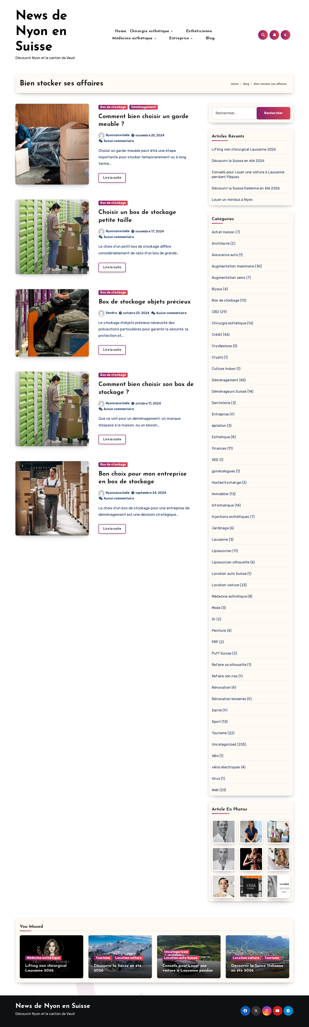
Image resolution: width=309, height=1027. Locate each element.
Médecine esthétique (208, 31)
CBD (215, 312)
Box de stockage (113, 107)
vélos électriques (226, 767)
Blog (176, 38)
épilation (219, 426)
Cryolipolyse (222, 346)
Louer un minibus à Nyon (232, 200)
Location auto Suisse (229, 574)
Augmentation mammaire (233, 266)
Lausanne (220, 539)
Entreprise (156, 38)
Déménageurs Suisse (229, 391)
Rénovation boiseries (229, 699)
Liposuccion (222, 551)
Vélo (215, 756)
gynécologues (223, 471)
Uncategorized (224, 744)
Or (213, 619)
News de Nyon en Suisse (41, 32)
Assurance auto (225, 255)
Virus (216, 779)
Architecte (221, 243)
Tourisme (219, 733)
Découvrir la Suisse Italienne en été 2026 (246, 188)
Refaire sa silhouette (229, 665)
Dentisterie (221, 403)
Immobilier (220, 494)
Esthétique (221, 437)
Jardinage (220, 528)
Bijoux (217, 289)
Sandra (108, 314)
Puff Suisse (221, 653)
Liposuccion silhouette (230, 562)
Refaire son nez (225, 676)
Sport (216, 722)
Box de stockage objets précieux (144, 303)
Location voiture (225, 585)
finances (219, 448)
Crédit (217, 335)
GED (215, 460)
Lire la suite (112, 178)
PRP (215, 642)
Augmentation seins (228, 278)
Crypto (217, 357)
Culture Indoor (224, 369)
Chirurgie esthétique (131, 31)
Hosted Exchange (226, 483)
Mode (216, 608)
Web (215, 790)
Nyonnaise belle (114, 135)
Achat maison (223, 232)
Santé (217, 710)
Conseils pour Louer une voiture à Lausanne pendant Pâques (188, 970)
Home (102, 31)
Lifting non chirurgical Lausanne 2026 (244, 149)
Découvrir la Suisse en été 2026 (238, 161)
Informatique (223, 505)
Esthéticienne (171, 31)
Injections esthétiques (230, 517)
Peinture (219, 631)
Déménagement (143, 107)
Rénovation (221, 687)
